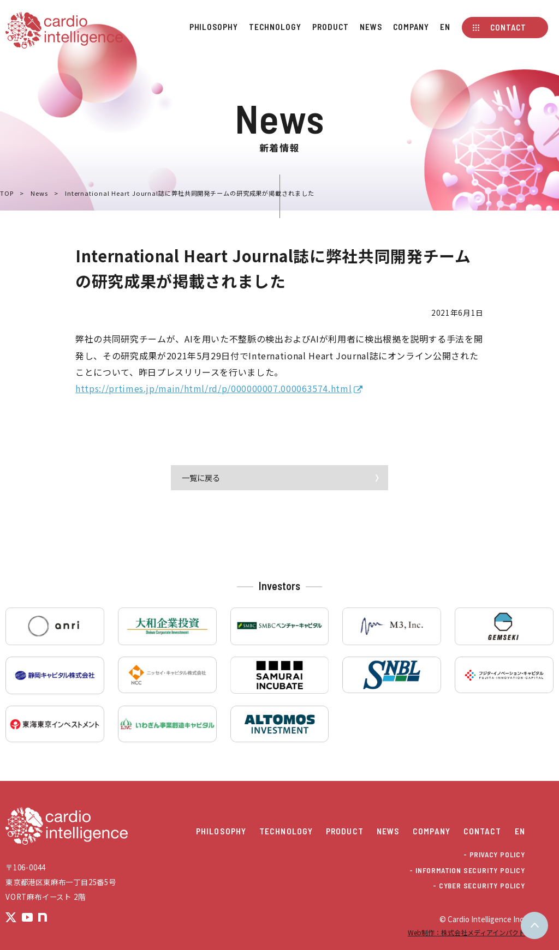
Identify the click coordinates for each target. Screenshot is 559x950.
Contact (508, 27)
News (371, 27)
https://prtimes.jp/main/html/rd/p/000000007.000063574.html (213, 388)
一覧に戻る (201, 477)
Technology (275, 27)
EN (445, 27)
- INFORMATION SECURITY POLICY (467, 870)
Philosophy (213, 27)
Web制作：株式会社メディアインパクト (466, 932)
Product (330, 27)
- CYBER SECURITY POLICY (479, 885)
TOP (7, 193)
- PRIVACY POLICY (494, 854)
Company (411, 27)
